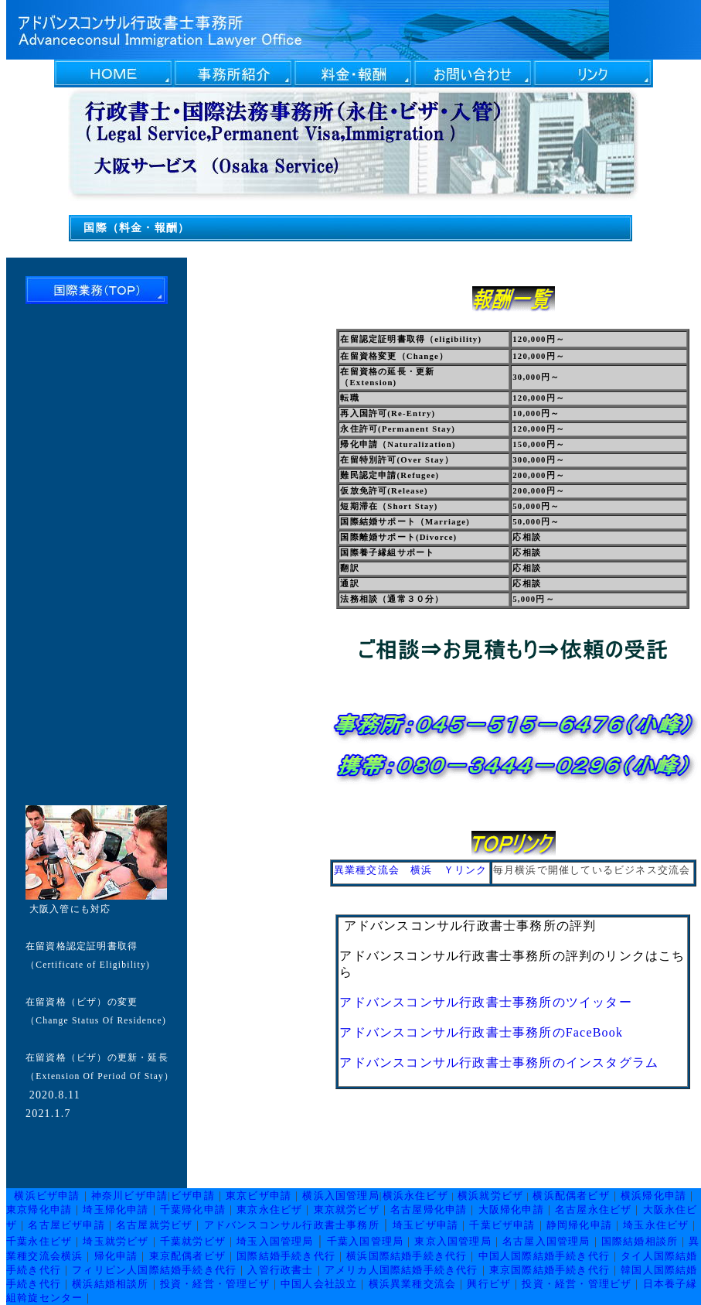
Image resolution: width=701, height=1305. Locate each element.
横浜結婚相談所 (110, 1284)
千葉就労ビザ (193, 1241)
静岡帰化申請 (579, 1225)
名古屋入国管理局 (546, 1241)
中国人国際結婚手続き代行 (544, 1256)
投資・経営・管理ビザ (215, 1284)
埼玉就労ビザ (115, 1241)
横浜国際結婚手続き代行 (406, 1256)
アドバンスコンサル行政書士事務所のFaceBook (481, 1032)
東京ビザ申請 (258, 1195)
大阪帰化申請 (511, 1209)
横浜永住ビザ (415, 1195)
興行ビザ (489, 1284)
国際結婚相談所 (639, 1241)
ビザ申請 (193, 1195)
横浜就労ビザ (490, 1195)
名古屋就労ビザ (154, 1225)
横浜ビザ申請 (47, 1195)
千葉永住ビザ (39, 1241)
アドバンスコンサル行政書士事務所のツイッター (485, 1002)
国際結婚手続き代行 (286, 1256)
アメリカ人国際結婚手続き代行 (401, 1270)
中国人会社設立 (319, 1284)
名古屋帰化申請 (428, 1209)
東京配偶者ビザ (187, 1256)
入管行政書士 (280, 1270)
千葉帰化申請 (193, 1209)
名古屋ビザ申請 (66, 1225)
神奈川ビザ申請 (129, 1195)
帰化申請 (116, 1256)
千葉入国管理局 (365, 1241)
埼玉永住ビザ (656, 1225)
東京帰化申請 (39, 1209)
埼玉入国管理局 (275, 1241)
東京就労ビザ (346, 1209)
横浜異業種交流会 (413, 1284)
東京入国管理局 (452, 1241)
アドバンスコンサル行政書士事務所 (291, 1225)
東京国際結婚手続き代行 (549, 1270)
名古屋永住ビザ (593, 1209)
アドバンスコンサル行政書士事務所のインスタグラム (498, 1062)
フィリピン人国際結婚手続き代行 (154, 1270)
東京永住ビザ (269, 1209)
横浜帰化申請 (653, 1195)
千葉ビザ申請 (502, 1225)
